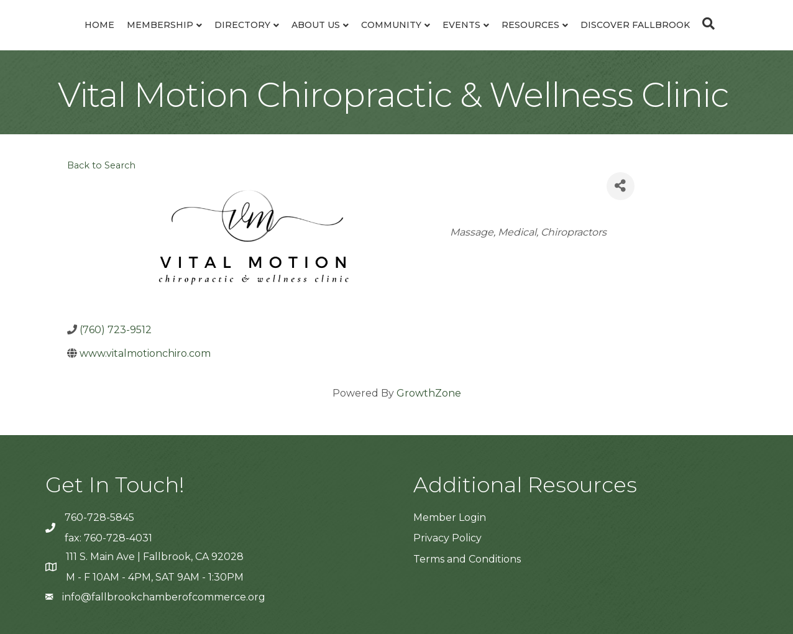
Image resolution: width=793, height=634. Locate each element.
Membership (160, 24)
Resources (530, 24)
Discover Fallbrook (635, 24)
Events (461, 24)
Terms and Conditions (467, 559)
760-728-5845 (99, 517)
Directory (242, 24)
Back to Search (101, 165)
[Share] (621, 186)
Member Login (449, 517)
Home (99, 24)
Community (391, 24)
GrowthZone (428, 393)
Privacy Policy (447, 538)
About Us (315, 24)
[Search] (705, 23)
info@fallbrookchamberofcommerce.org (163, 597)
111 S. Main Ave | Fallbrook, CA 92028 (155, 557)
